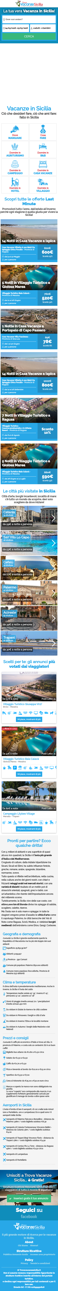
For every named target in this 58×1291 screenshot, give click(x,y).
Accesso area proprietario (42, 1254)
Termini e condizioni (40, 1263)
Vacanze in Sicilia (29, 3)
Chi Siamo (23, 1245)
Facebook (29, 1217)
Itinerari (34, 1245)
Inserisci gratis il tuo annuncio (28, 1198)
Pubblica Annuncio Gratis (15, 1254)
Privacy (24, 1263)
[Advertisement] (29, 72)
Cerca (29, 36)
